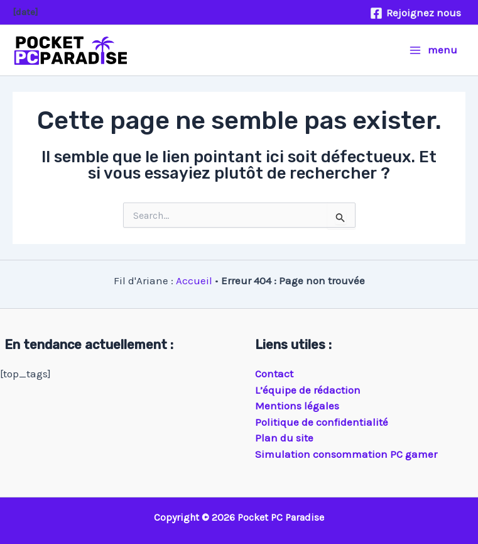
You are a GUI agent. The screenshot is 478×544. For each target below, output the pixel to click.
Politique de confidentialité (321, 422)
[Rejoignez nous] (415, 13)
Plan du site (284, 437)
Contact (274, 373)
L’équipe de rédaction (308, 390)
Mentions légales (297, 405)
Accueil (194, 280)
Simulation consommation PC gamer (346, 454)
